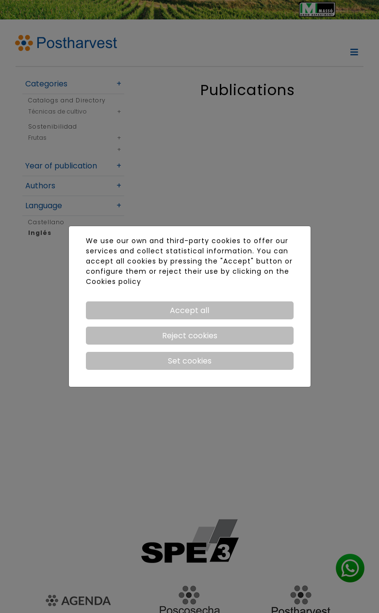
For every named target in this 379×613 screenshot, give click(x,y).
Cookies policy (113, 281)
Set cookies (190, 360)
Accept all (189, 310)
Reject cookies (189, 335)
